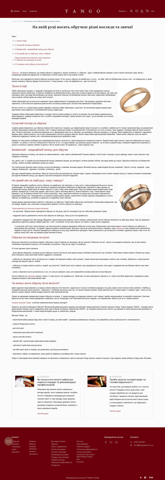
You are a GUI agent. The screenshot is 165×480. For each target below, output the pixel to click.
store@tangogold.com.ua (143, 445)
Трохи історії (21, 41)
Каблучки (15, 441)
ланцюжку (31, 276)
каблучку (119, 228)
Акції (24, 11)
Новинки (33, 11)
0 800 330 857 (139, 442)
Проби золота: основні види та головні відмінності (128, 381)
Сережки (15, 444)
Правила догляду (58, 460)
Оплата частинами (58, 449)
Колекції (32, 451)
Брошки (32, 444)
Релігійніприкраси (33, 448)
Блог (78, 459)
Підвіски (32, 441)
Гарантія (54, 444)
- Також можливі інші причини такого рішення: (32, 58)
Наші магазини (82, 444)
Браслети (15, 452)
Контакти (80, 462)
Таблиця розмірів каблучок (61, 462)
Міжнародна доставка (59, 455)
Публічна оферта (83, 447)
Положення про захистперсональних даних (85, 456)
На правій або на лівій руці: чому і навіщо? (37, 180)
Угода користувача (84, 452)
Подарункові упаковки (60, 457)
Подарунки (55, 465)
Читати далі (42, 414)
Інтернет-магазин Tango (21, 303)
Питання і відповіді (58, 452)
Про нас (80, 441)
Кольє (14, 449)
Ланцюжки (16, 447)
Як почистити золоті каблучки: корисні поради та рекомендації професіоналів (56, 382)
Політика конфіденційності (87, 449)
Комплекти (33, 454)
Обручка (15, 73)
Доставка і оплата (58, 441)
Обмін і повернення (59, 447)
